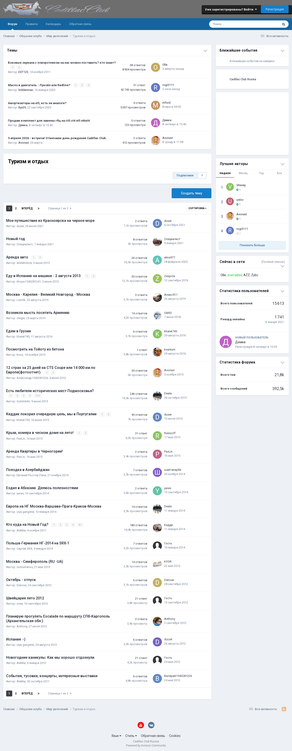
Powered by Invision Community (146, 744)
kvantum (169, 349)
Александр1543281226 (32, 377)
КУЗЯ (167, 560)
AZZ (246, 275)
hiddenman (25, 89)
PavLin (21, 437)
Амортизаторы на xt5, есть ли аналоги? (37, 103)
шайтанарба (172, 469)
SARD (168, 312)
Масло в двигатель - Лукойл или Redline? (39, 85)
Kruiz (20, 354)
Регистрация (275, 9)
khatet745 (23, 336)
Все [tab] (279, 173)
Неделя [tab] (225, 173)
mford (166, 102)
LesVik (21, 299)
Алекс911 (171, 294)
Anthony (22, 625)
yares (20, 492)
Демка (22, 124)
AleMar (21, 529)
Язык (116, 734)
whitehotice (24, 262)
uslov (239, 199)
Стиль (131, 734)
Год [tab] (261, 173)
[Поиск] (229, 24)
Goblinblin (23, 400)
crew (20, 602)
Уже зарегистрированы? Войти (231, 9)
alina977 (169, 257)
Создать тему (191, 193)
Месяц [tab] (243, 173)
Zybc (254, 275)
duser (20, 226)
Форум (12, 26)
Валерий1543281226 (178, 674)
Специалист (25, 244)
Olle (164, 64)
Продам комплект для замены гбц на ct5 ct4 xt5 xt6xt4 (49, 120)
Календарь (53, 24)
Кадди (168, 524)
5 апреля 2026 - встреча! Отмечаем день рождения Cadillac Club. (57, 138)
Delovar (21, 584)
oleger (21, 317)
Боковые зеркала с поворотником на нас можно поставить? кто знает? (62, 62)
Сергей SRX (24, 547)
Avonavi (23, 142)
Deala (168, 392)
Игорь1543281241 (29, 281)
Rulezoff (170, 432)
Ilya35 (22, 107)
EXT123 (23, 72)
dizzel (168, 638)
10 (38, 395)
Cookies (175, 734)
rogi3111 (168, 84)
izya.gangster (25, 510)
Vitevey (241, 185)
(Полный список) (273, 261)
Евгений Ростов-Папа (31, 474)
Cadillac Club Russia (243, 79)
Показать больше (252, 245)
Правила (31, 24)
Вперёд (27, 208)
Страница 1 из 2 (59, 208)
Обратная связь (80, 24)
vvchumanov (25, 566)
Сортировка (197, 208)
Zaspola (169, 275)
